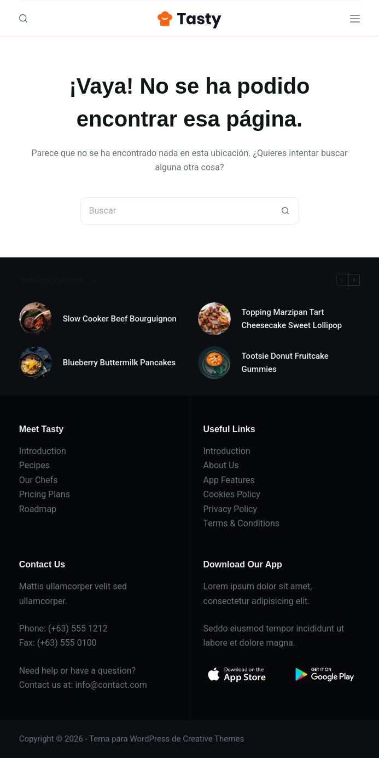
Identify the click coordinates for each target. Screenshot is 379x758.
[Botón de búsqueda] (285, 211)
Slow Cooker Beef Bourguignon (120, 319)
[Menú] (355, 19)
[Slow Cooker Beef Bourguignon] (35, 318)
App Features (229, 480)
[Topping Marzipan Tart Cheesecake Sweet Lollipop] (214, 318)
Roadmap (37, 509)
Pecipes (34, 465)
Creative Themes (213, 739)
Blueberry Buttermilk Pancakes (119, 362)
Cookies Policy (231, 494)
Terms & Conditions (241, 523)
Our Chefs (38, 480)
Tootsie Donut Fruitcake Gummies (285, 363)
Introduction (42, 451)
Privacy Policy (230, 509)
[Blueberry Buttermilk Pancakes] (35, 362)
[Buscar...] (176, 211)
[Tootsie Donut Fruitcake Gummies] (214, 362)
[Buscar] (23, 18)
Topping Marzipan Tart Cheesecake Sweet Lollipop (292, 319)
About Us (221, 465)
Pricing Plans (44, 494)
